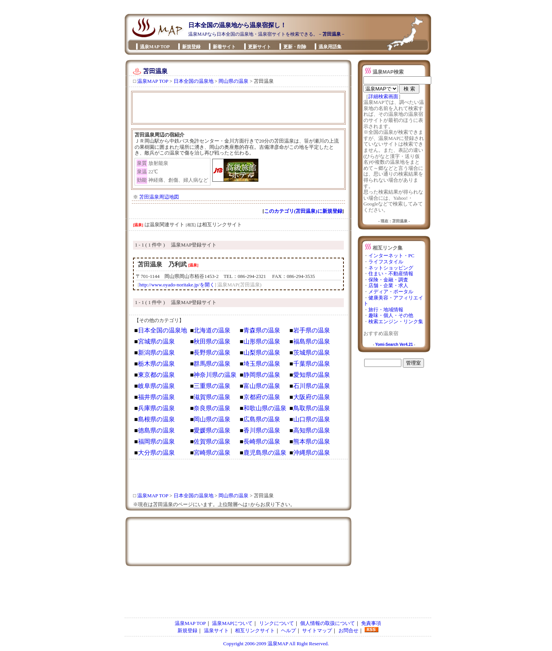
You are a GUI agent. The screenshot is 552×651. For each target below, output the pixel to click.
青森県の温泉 (261, 330)
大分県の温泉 (156, 452)
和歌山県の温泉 (264, 408)
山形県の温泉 (261, 341)
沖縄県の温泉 (311, 452)
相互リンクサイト (255, 630)
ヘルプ (288, 630)
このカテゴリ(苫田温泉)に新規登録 (303, 211)
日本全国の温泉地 (194, 81)
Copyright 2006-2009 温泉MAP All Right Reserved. (276, 643)
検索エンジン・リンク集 (395, 321)
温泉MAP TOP (155, 46)
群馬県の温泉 (212, 363)
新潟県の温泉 (156, 352)
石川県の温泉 (311, 386)
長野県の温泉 (212, 352)
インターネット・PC (391, 255)
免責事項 (371, 623)
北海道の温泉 (212, 330)
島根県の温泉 (156, 419)
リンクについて (276, 623)
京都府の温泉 (261, 397)
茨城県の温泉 (311, 352)
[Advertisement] (273, 5)
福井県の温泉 (156, 397)
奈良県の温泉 (212, 408)
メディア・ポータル (390, 291)
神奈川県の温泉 (215, 375)
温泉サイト (216, 630)
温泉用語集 (330, 46)
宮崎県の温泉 (212, 452)
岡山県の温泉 (233, 81)
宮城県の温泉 (156, 341)
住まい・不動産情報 (390, 273)
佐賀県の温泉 (212, 441)
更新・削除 (294, 46)
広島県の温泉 (261, 419)
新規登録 (191, 46)
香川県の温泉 (261, 430)
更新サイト (259, 46)
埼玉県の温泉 (261, 363)
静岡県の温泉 (261, 375)
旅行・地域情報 (385, 309)
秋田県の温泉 (212, 341)
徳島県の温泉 (156, 430)
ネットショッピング (390, 268)
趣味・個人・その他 (390, 315)
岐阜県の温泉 (156, 386)
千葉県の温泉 (311, 363)
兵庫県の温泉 (156, 408)
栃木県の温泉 (156, 363)
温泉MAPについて (232, 623)
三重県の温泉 (212, 386)
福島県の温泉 (311, 341)
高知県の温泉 (311, 430)
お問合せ (348, 630)
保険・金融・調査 (388, 280)
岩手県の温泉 (311, 330)
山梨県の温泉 (261, 352)
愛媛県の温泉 (212, 430)
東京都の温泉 (156, 375)
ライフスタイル (385, 262)
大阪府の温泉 (311, 397)
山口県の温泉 (311, 419)
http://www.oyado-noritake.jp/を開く (176, 285)
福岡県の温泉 (156, 441)
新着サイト (224, 46)
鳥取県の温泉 (311, 408)
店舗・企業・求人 (388, 285)
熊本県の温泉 (311, 441)
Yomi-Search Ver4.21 (394, 344)
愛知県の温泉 (311, 375)
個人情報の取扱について (327, 623)
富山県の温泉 (261, 386)
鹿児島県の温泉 (264, 452)
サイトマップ (317, 630)
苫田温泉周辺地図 (159, 197)
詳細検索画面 (383, 96)
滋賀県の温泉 (212, 397)
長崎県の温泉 (261, 441)
